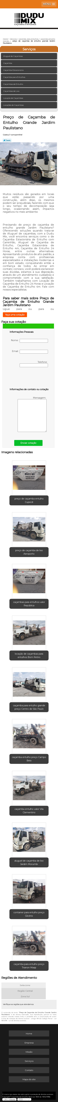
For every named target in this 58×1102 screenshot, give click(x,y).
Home (29, 1033)
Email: (30, 352)
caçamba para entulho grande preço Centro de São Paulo (29, 707)
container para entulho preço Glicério (29, 914)
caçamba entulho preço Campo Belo (29, 759)
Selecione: (25, 985)
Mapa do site (29, 1079)
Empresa (29, 1042)
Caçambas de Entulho (13, 84)
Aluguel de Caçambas (13, 56)
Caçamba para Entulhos (14, 77)
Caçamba (8, 63)
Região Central (25, 991)
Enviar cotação (28, 443)
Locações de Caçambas (13, 105)
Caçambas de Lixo (11, 91)
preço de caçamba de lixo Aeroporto (29, 552)
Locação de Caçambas (13, 98)
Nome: (29, 341)
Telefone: (34, 364)
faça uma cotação (15, 314)
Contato (29, 1070)
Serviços (29, 49)
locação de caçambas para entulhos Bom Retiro (29, 655)
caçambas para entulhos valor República (29, 604)
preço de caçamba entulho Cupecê (29, 500)
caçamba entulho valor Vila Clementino (29, 811)
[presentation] (29, 378)
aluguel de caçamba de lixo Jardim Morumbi (29, 862)
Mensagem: (32, 414)
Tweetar (7, 140)
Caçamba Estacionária (13, 70)
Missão (29, 1052)
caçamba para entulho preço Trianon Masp (29, 966)
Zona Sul (25, 996)
